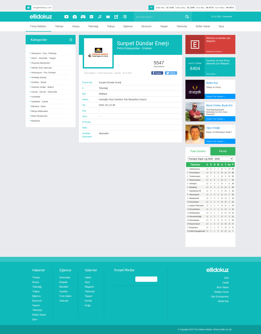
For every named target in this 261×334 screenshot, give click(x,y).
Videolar (63, 300)
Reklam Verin (221, 291)
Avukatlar (35, 96)
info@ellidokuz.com (38, 7)
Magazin (89, 286)
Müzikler (63, 286)
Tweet (172, 73)
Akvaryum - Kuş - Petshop (43, 53)
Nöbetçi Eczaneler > (214, 52)
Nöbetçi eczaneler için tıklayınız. (218, 40)
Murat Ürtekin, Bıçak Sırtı (219, 105)
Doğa (88, 305)
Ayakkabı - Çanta (39, 101)
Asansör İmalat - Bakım (42, 87)
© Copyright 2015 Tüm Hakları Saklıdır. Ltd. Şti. (205, 329)
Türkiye (59, 26)
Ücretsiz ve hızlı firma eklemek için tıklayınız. (218, 62)
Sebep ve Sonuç (213, 87)
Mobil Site (223, 301)
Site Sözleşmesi (220, 296)
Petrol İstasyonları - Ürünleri (134, 48)
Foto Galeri (65, 296)
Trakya (111, 26)
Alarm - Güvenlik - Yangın (43, 58)
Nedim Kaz (212, 82)
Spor (221, 26)
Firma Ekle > (211, 74)
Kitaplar (63, 282)
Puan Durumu (198, 151)
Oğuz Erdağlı (213, 127)
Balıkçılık (35, 121)
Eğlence (128, 26)
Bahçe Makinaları (39, 111)
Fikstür (223, 151)
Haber (88, 277)
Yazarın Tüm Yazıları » (215, 96)
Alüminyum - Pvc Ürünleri (43, 72)
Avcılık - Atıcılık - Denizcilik (43, 92)
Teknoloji (182, 26)
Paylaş (158, 73)
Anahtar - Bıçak (38, 82)
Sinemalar (64, 277)
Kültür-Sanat (203, 26)
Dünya (75, 26)
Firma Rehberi (38, 26)
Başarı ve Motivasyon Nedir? (219, 132)
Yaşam (164, 26)
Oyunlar (63, 291)
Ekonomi (146, 26)
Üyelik (226, 282)
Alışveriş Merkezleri (40, 63)
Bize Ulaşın (223, 287)
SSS (226, 277)
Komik (88, 300)
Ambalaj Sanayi (38, 77)
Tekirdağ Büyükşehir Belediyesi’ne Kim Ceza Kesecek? (216, 112)
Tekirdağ (93, 26)
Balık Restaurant (38, 116)
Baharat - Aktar (38, 106)
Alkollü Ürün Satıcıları (41, 68)
